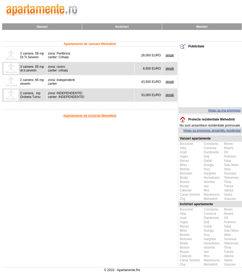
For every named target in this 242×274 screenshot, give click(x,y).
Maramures (212, 194)
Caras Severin (190, 194)
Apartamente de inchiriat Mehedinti (89, 116)
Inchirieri (122, 27)
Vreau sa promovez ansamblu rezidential (212, 130)
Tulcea (229, 186)
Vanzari (41, 27)
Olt (226, 152)
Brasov (185, 182)
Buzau (184, 186)
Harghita (210, 173)
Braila (184, 177)
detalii (169, 55)
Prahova (230, 156)
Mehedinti (210, 199)
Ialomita (209, 182)
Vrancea (230, 199)
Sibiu (227, 169)
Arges (184, 156)
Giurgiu (209, 165)
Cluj (182, 199)
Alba (183, 148)
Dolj (206, 156)
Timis (227, 182)
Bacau (184, 161)
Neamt (228, 148)
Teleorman (231, 177)
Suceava (230, 173)
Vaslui (228, 194)
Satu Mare (231, 165)
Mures (228, 144)
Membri (202, 27)
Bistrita (185, 169)
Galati (208, 161)
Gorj (207, 169)
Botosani (186, 173)
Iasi (206, 186)
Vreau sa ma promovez (224, 110)
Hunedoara (211, 177)
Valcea (229, 190)
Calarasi (185, 190)
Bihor (183, 165)
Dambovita (211, 152)
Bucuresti (186, 144)
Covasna (210, 148)
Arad (183, 152)
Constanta (211, 144)
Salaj (227, 161)
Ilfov (206, 190)
